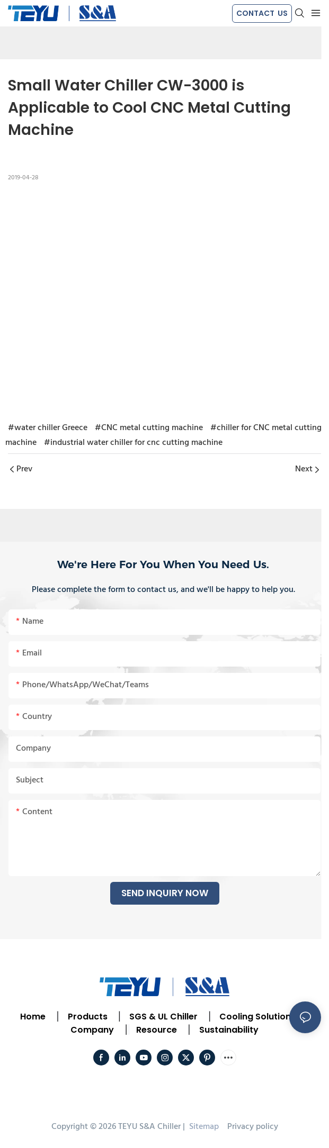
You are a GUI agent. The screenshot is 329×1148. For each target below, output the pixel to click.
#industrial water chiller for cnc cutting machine (133, 443)
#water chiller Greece (47, 428)
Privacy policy (252, 1127)
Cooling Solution (255, 1016)
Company (92, 1030)
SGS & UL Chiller (163, 1016)
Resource (156, 1030)
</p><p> (164, 300)
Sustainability (229, 1030)
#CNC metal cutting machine (149, 428)
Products (87, 1016)
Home (33, 1016)
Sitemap (203, 1127)
